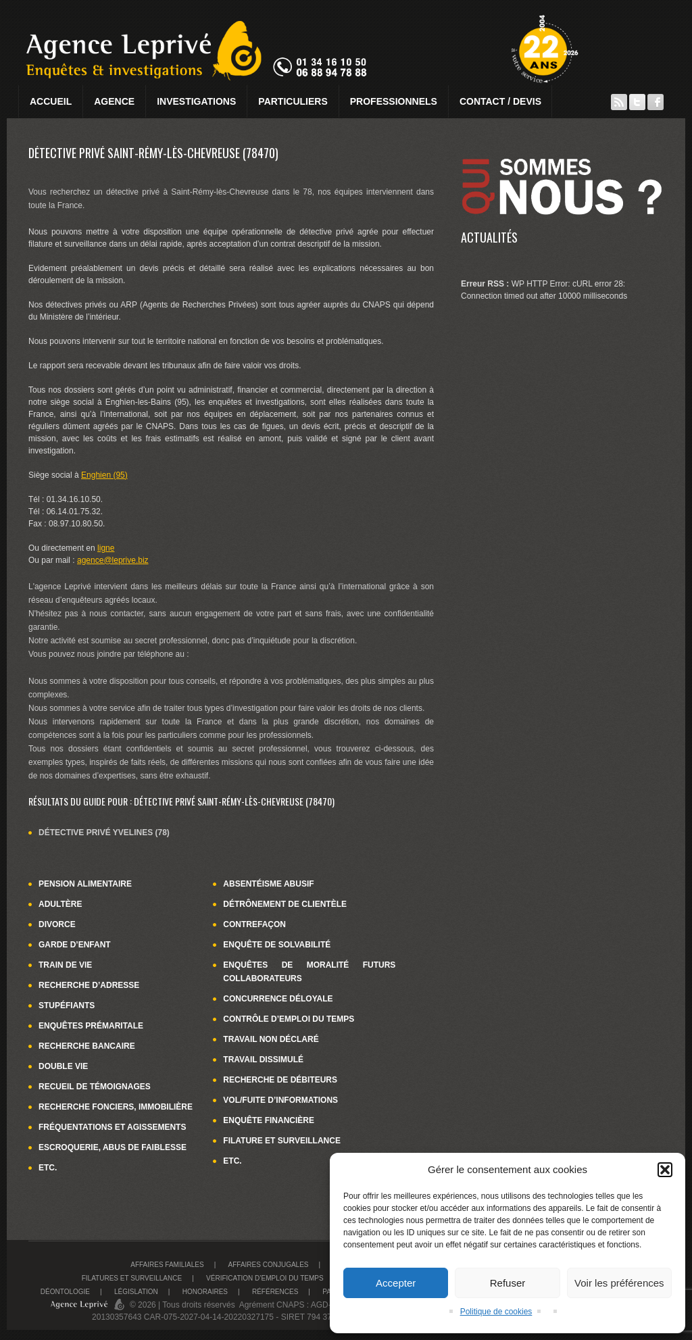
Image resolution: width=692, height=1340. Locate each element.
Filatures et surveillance (132, 1278)
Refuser (508, 1283)
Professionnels (393, 101)
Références (275, 1291)
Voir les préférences (619, 1283)
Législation (136, 1291)
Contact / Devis (500, 101)
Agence (114, 101)
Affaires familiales (166, 1264)
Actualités (489, 237)
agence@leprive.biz (113, 560)
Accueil (51, 101)
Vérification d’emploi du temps (265, 1278)
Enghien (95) (104, 475)
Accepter (396, 1283)
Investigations (196, 101)
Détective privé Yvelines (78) (104, 832)
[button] (665, 1169)
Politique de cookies (496, 1311)
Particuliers (292, 101)
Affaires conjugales (268, 1264)
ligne (105, 548)
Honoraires (205, 1291)
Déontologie (65, 1291)
